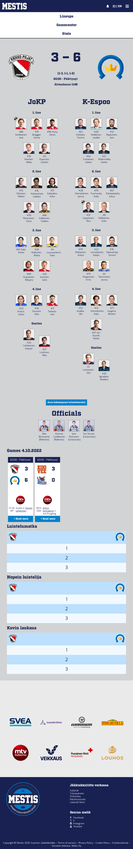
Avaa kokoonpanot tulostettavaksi (66, 402)
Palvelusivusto (78, 799)
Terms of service (67, 842)
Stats (66, 33)
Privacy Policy (86, 842)
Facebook (78, 817)
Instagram (78, 823)
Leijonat (74, 790)
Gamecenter (66, 25)
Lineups (66, 16)
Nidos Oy (76, 845)
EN (120, 6)
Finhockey (75, 796)
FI (114, 6)
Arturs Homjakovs (48, 509)
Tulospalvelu (77, 793)
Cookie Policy (103, 842)
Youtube (77, 826)
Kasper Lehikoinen (24, 509)
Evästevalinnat (120, 842)
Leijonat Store (77, 802)
